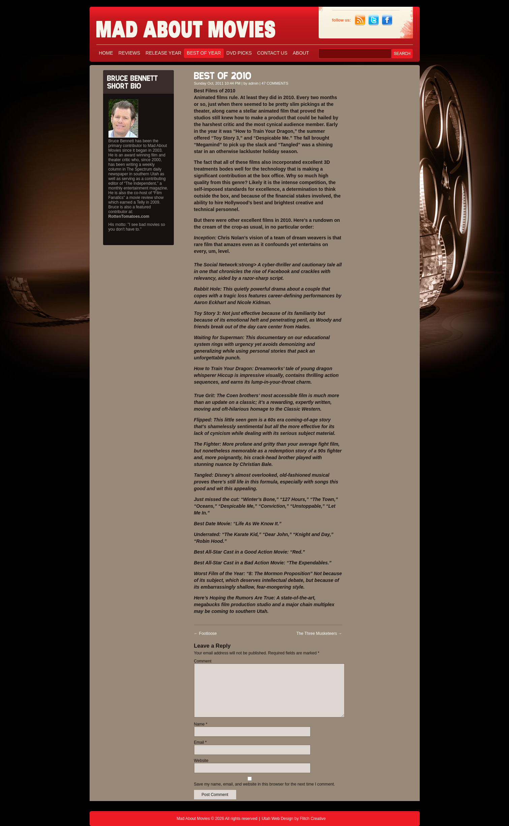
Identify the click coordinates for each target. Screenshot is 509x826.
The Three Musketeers (319, 633)
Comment (203, 661)
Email (200, 742)
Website (201, 760)
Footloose (205, 633)
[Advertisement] (383, 168)
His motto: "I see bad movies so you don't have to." (136, 227)
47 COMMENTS (274, 83)
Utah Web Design (277, 818)
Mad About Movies (199, 26)
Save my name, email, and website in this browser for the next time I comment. (264, 784)
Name (201, 724)
